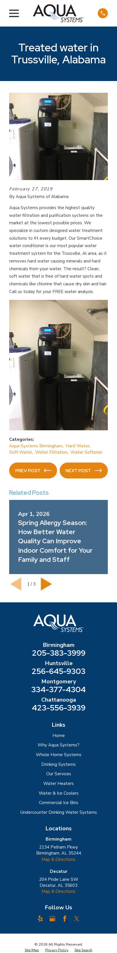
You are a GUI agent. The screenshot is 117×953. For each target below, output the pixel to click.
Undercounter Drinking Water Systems (58, 812)
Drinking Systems (58, 764)
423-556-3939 (58, 708)
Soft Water (20, 452)
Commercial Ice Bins (58, 802)
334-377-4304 (58, 690)
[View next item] (46, 584)
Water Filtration (51, 452)
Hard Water (77, 446)
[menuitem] (32, 950)
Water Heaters (58, 783)
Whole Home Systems (58, 755)
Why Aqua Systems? (58, 745)
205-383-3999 (58, 653)
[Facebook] (65, 919)
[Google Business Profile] (52, 919)
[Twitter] (77, 919)
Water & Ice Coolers (59, 793)
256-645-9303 (58, 671)
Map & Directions (58, 859)
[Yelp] (40, 919)
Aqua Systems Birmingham (36, 446)
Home (58, 735)
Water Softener (86, 452)
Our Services (58, 774)
